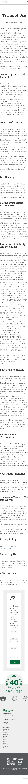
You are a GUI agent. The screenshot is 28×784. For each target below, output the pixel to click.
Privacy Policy (7, 548)
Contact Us (5, 747)
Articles (5, 736)
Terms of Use (10, 766)
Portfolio (5, 732)
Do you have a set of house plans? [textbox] (14, 641)
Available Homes (7, 729)
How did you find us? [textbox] (14, 657)
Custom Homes (6, 730)
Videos (4, 739)
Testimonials (6, 746)
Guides (4, 737)
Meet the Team (6, 744)
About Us (5, 743)
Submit (15, 662)
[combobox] (14, 642)
